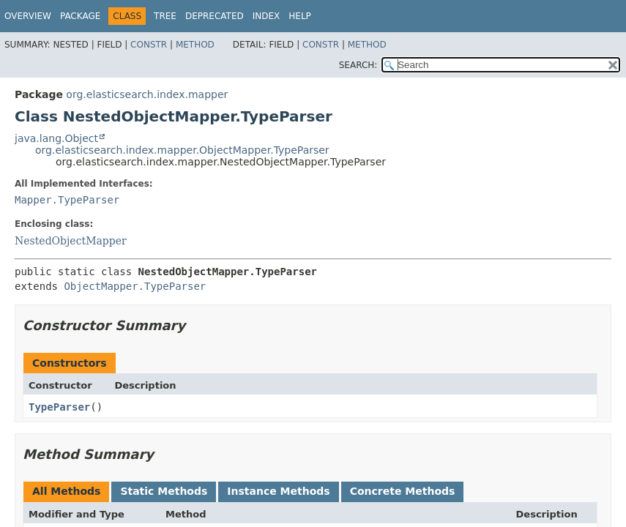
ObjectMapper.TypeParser (135, 286)
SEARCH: (358, 65)
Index (266, 16)
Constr (148, 45)
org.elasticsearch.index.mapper (147, 94)
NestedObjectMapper (71, 241)
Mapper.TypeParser (67, 200)
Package (80, 16)
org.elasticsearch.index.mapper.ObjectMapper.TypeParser (182, 150)
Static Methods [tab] (163, 491)
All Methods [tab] (66, 491)
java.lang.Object (56, 138)
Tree (165, 16)
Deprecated (214, 16)
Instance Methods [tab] (278, 491)
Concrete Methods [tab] (402, 491)
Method (195, 45)
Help (299, 16)
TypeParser (59, 407)
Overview (27, 16)
